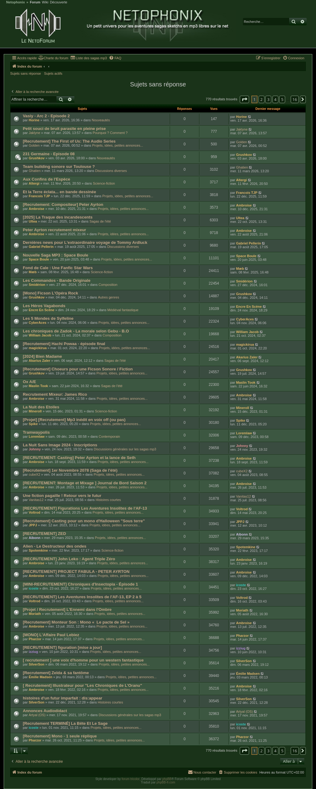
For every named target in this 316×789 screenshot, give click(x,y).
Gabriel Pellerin (41, 246)
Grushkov (36, 158)
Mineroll (35, 411)
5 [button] (282, 99)
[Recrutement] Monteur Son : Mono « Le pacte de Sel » (76, 622)
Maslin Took (38, 386)
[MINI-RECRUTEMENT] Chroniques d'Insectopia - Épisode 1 (80, 584)
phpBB (167, 779)
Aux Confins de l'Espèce (46, 179)
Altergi (34, 183)
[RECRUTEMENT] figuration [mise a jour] (62, 647)
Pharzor (35, 639)
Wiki (45, 2)
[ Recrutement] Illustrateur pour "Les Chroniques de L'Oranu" (82, 685)
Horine (34, 120)
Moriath (35, 614)
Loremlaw (36, 436)
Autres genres (108, 297)
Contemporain (109, 436)
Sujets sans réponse (25, 73)
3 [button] (268, 99)
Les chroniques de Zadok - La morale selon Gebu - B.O (76, 331)
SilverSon (36, 664)
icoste (34, 588)
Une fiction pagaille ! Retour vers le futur (62, 495)
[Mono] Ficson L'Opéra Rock (50, 293)
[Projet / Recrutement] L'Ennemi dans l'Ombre (67, 609)
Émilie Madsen (40, 677)
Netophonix (15, 2)
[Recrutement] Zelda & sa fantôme (56, 672)
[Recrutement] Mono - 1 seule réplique (60, 736)
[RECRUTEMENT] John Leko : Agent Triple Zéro (69, 559)
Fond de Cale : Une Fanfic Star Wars (58, 267)
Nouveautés (101, 120)
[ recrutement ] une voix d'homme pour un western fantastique (83, 660)
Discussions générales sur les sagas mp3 (125, 449)
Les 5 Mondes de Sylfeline (48, 318)
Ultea (33, 221)
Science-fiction (104, 183)
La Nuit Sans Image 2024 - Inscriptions (60, 445)
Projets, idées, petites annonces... (117, 145)
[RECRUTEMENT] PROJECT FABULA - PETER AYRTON (76, 571)
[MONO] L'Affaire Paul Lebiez (51, 634)
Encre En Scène (41, 310)
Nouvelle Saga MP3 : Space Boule (55, 255)
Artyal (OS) (37, 715)
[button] (244, 99)
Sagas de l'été (100, 221)
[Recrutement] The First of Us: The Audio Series (69, 141)
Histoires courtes (108, 500)
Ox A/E (29, 381)
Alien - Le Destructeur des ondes (54, 546)
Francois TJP (39, 196)
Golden (34, 145)
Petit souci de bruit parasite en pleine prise (64, 128)
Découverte (58, 2)
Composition (107, 284)
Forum (35, 2)
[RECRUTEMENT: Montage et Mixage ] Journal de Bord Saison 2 (85, 483)
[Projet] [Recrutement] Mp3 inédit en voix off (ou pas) (74, 419)
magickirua (38, 348)
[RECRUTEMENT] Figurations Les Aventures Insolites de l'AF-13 (85, 508)
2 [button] (261, 99)
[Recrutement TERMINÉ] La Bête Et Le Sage (65, 723)
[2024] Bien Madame (42, 356)
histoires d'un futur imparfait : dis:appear (62, 698)
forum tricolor (130, 779)
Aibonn (34, 538)
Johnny (35, 449)
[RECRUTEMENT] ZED (44, 533)
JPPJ (33, 525)
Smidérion (37, 284)
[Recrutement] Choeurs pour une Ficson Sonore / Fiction (78, 369)
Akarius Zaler (39, 360)
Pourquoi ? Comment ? (110, 133)
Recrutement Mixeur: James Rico (55, 394)
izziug (33, 651)
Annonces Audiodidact (45, 710)
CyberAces (37, 322)
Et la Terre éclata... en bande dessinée (59, 192)
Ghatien (35, 171)
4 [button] (275, 99)
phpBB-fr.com (165, 782)
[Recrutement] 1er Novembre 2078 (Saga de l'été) (70, 470)
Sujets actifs (53, 73)
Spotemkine (38, 550)
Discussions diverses (111, 171)
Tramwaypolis (36, 432)
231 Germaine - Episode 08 (49, 154)
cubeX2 (34, 474)
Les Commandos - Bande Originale (56, 280)
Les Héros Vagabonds (44, 305)
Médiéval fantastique (123, 310)
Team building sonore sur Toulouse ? (59, 166)
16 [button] (295, 99)
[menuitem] (53, 58)
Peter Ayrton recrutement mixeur (54, 230)
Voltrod (34, 512)
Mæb (33, 272)
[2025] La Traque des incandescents (58, 217)
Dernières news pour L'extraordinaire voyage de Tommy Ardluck (85, 242)
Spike (33, 424)
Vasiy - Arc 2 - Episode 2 (46, 116)
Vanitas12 (36, 500)
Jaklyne (34, 133)
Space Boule (39, 259)
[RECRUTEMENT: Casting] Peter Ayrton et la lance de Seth (79, 457)
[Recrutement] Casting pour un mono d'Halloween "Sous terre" (84, 521)
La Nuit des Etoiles (41, 407)
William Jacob (40, 335)
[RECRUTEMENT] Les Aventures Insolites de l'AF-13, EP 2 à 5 (82, 597)
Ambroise (36, 209)
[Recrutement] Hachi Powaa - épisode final (64, 343)
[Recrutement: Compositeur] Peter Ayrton (63, 204)
